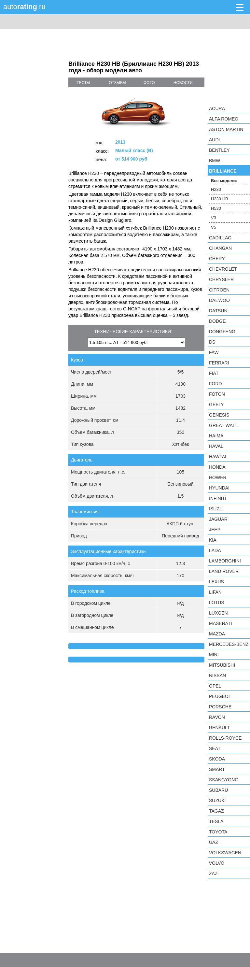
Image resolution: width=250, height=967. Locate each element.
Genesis (219, 415)
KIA (212, 540)
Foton (217, 394)
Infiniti (217, 498)
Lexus (216, 581)
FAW (214, 352)
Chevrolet (223, 269)
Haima (216, 435)
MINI (214, 654)
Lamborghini (225, 560)
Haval (216, 446)
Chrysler (221, 279)
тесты (83, 82)
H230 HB (219, 198)
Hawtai (217, 456)
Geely (216, 404)
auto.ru (24, 7)
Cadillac (220, 237)
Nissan (217, 675)
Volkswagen (225, 852)
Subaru (218, 790)
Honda (217, 467)
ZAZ (213, 873)
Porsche (220, 706)
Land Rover (224, 571)
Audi (214, 139)
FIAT (213, 373)
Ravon (217, 717)
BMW (214, 160)
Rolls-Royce (225, 738)
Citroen (219, 289)
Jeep (214, 529)
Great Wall (223, 425)
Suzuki (217, 800)
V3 (213, 217)
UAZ (213, 842)
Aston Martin (226, 129)
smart (217, 769)
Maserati (220, 623)
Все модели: (224, 180)
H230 (216, 189)
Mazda (217, 633)
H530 (216, 208)
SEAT (215, 748)
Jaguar (218, 519)
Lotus (216, 602)
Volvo (216, 863)
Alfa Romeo (223, 118)
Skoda (217, 758)
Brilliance (223, 171)
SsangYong (223, 779)
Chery (217, 258)
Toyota (218, 831)
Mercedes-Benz (228, 644)
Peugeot (220, 696)
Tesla (216, 821)
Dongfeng (222, 331)
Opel (215, 686)
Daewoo (219, 300)
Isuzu (216, 508)
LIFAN (215, 592)
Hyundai (219, 488)
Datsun (218, 310)
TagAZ (216, 811)
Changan (220, 248)
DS (212, 342)
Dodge (217, 321)
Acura (217, 108)
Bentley (219, 150)
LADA (215, 550)
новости (183, 82)
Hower (218, 477)
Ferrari (219, 362)
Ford (215, 383)
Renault (219, 727)
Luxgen (218, 613)
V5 (213, 227)
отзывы (117, 82)
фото (149, 82)
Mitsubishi (222, 665)
